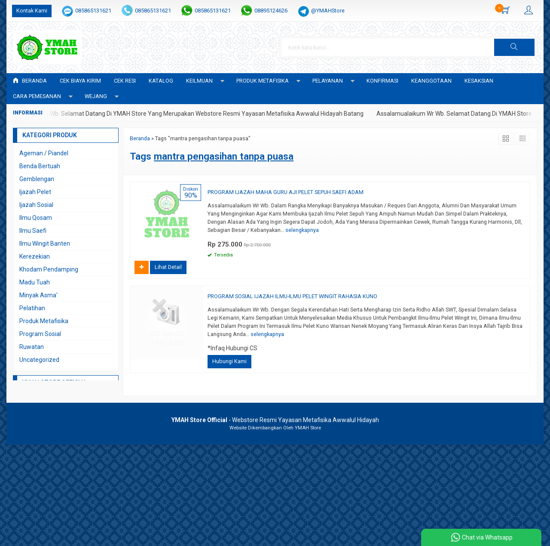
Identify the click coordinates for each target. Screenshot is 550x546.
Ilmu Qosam (35, 217)
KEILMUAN (199, 80)
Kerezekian (34, 256)
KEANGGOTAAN (431, 80)
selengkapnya (302, 230)
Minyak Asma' (38, 295)
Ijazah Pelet (35, 191)
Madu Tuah (34, 282)
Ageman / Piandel (43, 153)
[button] (514, 47)
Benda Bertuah (39, 166)
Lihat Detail (168, 267)
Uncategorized (39, 359)
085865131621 (93, 10)
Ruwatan (31, 346)
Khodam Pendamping (48, 269)
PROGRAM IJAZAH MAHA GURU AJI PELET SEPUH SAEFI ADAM (286, 192)
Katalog (161, 80)
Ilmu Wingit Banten (44, 243)
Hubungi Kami (229, 361)
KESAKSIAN (478, 80)
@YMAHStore (328, 10)
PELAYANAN (327, 80)
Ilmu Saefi (32, 230)
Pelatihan (32, 308)
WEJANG (96, 96)
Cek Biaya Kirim (80, 80)
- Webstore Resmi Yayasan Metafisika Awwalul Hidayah (275, 419)
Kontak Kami (31, 10)
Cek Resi (125, 80)
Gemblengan (36, 179)
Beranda (30, 80)
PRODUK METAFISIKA (262, 80)
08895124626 (270, 10)
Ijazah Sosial (36, 204)
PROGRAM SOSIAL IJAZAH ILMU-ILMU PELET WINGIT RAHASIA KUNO (292, 296)
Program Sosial (40, 333)
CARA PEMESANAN (37, 96)
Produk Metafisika (43, 321)
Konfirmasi (382, 80)
